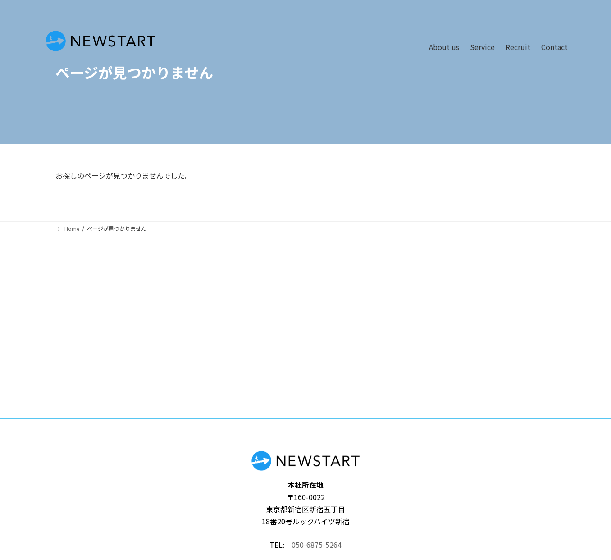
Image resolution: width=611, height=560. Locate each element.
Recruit (518, 46)
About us (444, 46)
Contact (554, 46)
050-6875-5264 (317, 544)
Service (482, 46)
